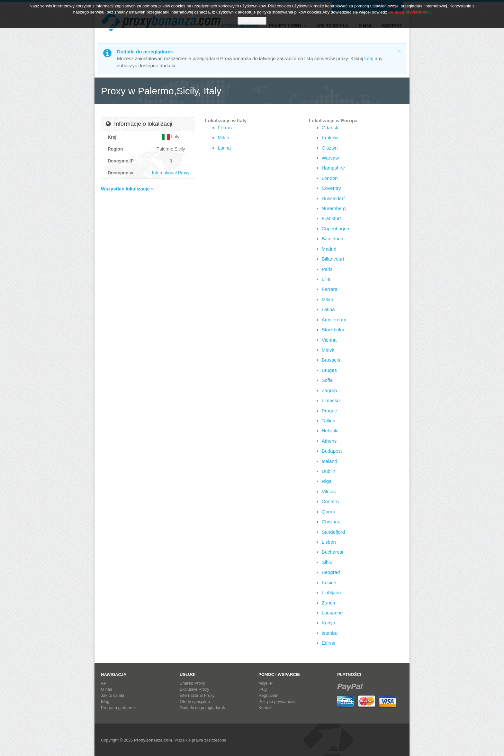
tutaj (368, 58)
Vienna (329, 340)
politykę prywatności (409, 7)
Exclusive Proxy (194, 689)
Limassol (331, 400)
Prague (329, 410)
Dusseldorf (333, 198)
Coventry (331, 188)
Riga (327, 481)
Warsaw (330, 158)
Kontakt (392, 25)
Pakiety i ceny (287, 25)
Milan (223, 137)
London (330, 178)
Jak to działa (332, 25)
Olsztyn (330, 148)
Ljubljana (331, 592)
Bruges (329, 370)
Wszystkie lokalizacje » (127, 188)
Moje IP (265, 683)
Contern (330, 501)
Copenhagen (335, 228)
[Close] (399, 51)
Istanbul (330, 633)
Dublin (329, 471)
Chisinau (331, 521)
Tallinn (329, 420)
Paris (327, 269)
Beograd (331, 572)
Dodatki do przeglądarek (202, 707)
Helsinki (330, 430)
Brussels (331, 360)
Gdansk (330, 127)
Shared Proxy (192, 683)
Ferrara (225, 127)
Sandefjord (333, 532)
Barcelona (333, 238)
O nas (365, 25)
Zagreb (329, 390)
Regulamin (268, 695)
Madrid (329, 249)
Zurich (328, 602)
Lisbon (329, 542)
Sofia (327, 380)
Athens (329, 441)
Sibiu (327, 562)
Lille (326, 279)
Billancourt (333, 259)
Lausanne (332, 612)
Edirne (329, 643)
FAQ (262, 689)
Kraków (330, 137)
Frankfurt (331, 218)
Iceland (329, 461)
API (104, 683)
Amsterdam (334, 319)
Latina (224, 148)
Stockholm (333, 329)
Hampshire (333, 168)
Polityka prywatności (277, 701)
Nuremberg (334, 208)
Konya (329, 622)
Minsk (328, 350)
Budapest (332, 451)
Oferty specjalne (195, 701)
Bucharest (333, 552)
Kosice (329, 582)
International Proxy (171, 172)
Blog (105, 701)
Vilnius (329, 491)
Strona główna (240, 25)
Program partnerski (119, 707)
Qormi (328, 511)
